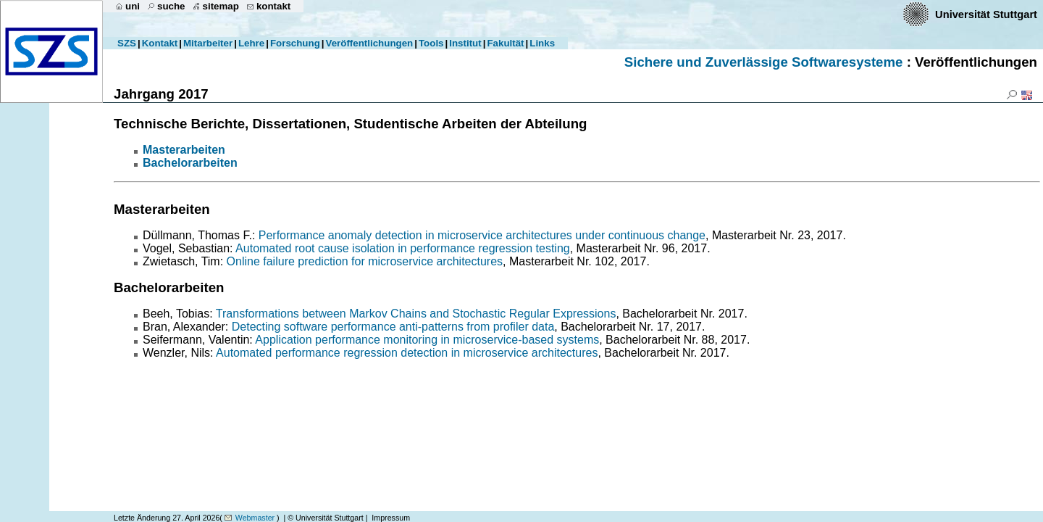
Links (542, 43)
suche (171, 6)
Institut (465, 43)
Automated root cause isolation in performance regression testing (402, 248)
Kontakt (160, 43)
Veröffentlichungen (370, 43)
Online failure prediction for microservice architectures (365, 261)
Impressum (391, 517)
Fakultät (505, 43)
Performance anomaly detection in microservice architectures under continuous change (482, 235)
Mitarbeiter (208, 43)
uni (132, 6)
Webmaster (255, 517)
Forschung (295, 43)
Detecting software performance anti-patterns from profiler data (393, 326)
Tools (431, 43)
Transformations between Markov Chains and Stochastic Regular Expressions (416, 313)
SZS (126, 43)
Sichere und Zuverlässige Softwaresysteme (763, 62)
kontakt (273, 6)
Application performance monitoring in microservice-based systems (427, 340)
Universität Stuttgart (986, 14)
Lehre (251, 43)
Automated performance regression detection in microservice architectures (407, 353)
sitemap (221, 6)
